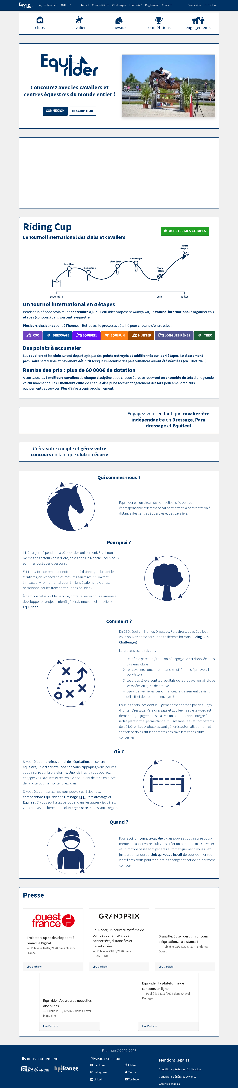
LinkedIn (97, 1080)
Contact (167, 5)
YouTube (132, 1080)
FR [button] (65, 5)
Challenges (119, 5)
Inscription (210, 5)
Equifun (114, 335)
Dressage (57, 335)
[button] (136, 5)
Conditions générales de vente (177, 1077)
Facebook (97, 1065)
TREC (204, 335)
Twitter (131, 1072)
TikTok (130, 1065)
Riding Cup (200, 637)
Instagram (98, 1072)
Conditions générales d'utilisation (180, 1069)
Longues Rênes (174, 335)
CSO (32, 335)
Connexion (194, 5)
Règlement (152, 5)
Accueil (85, 5)
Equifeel (86, 335)
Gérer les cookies (169, 1084)
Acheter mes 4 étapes (185, 231)
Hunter (141, 335)
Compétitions (100, 5)
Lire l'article (34, 967)
